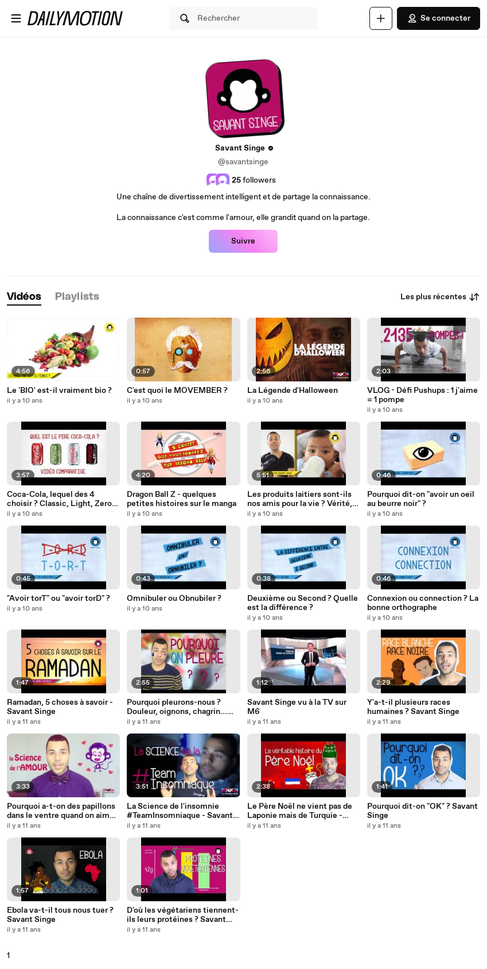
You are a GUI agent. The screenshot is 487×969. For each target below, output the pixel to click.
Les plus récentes (440, 297)
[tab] (24, 297)
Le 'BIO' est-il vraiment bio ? (59, 390)
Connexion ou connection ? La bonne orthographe (422, 603)
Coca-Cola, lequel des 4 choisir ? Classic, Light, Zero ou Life (59, 499)
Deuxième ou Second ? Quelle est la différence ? (302, 603)
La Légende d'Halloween (292, 390)
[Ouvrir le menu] (16, 18)
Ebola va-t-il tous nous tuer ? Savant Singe (60, 915)
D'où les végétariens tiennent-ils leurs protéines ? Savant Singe (183, 915)
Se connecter (438, 18)
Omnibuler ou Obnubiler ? (174, 598)
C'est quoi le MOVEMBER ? (177, 390)
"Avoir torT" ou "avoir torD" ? (58, 598)
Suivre (243, 241)
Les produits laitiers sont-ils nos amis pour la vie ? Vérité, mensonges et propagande (299, 499)
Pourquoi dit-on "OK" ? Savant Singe (422, 811)
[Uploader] (380, 18)
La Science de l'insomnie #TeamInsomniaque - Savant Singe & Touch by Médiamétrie (183, 811)
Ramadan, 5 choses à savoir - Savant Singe (60, 707)
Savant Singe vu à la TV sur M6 (296, 707)
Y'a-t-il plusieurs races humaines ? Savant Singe (413, 707)
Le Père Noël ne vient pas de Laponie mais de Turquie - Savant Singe (299, 811)
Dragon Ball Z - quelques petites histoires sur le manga (181, 499)
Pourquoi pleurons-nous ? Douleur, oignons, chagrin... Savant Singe (177, 707)
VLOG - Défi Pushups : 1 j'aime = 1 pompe (422, 395)
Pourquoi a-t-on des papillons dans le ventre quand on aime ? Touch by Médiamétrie (63, 811)
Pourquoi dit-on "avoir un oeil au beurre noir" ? (420, 499)
